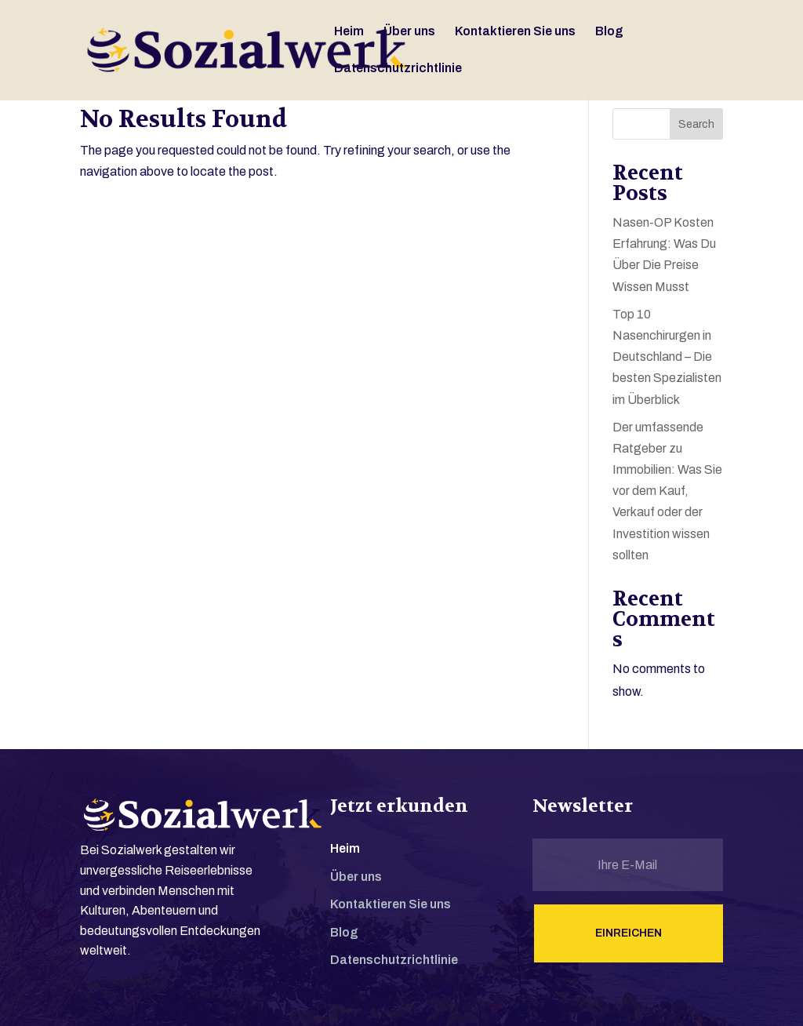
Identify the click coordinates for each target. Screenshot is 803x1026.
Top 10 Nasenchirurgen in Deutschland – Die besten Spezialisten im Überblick (666, 356)
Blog (609, 32)
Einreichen (628, 933)
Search (696, 124)
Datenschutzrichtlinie (398, 69)
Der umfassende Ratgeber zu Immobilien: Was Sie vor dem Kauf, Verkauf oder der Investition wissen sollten (667, 491)
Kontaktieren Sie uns (515, 32)
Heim (349, 32)
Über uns (409, 32)
